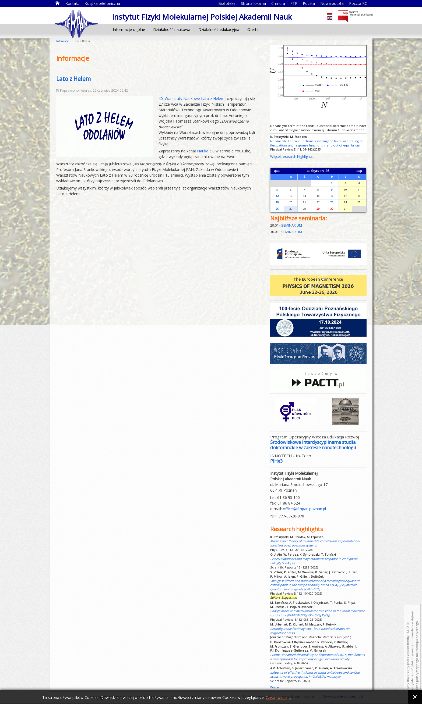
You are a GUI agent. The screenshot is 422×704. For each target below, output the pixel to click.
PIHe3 (276, 461)
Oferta (253, 29)
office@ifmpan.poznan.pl (304, 508)
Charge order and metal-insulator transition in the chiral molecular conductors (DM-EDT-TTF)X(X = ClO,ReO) (317, 613)
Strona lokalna (253, 3)
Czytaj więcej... (278, 697)
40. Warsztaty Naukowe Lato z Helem (191, 98)
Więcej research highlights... (292, 156)
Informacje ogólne (129, 29)
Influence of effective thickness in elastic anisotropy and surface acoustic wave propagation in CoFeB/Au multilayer (315, 674)
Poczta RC (358, 3)
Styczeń (317, 171)
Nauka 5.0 (205, 150)
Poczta (309, 3)
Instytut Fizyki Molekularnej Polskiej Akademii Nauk (76, 23)
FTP (293, 3)
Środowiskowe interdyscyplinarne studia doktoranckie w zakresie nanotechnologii (313, 445)
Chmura (278, 3)
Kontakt (72, 3)
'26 (327, 171)
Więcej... (276, 687)
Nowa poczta (332, 3)
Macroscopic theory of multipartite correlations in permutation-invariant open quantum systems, (315, 543)
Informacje (62, 41)
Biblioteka (226, 3)
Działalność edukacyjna (218, 29)
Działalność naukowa (171, 29)
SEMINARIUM (291, 225)
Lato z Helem (73, 79)
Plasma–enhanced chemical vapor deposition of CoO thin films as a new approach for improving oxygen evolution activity (317, 657)
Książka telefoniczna (102, 3)
